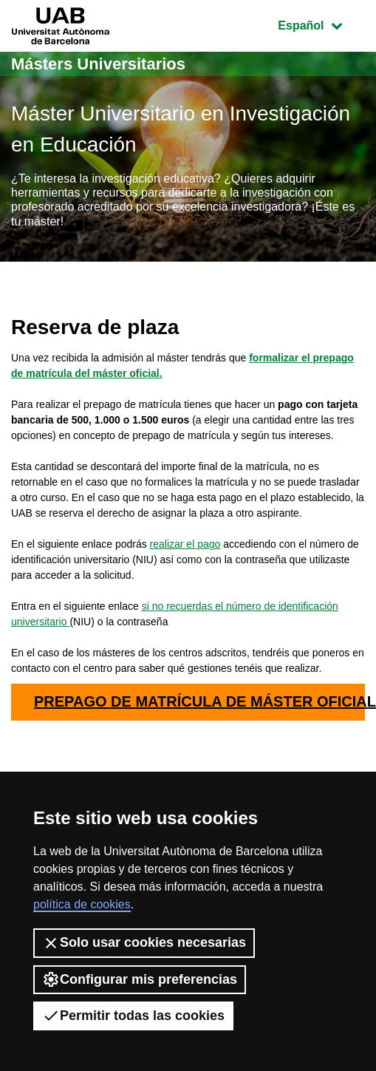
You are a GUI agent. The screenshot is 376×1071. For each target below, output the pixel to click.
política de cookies (82, 904)
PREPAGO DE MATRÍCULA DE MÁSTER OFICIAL (199, 701)
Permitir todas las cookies (133, 1015)
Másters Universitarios (98, 64)
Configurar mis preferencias (139, 979)
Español (321, 24)
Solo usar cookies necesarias (144, 943)
